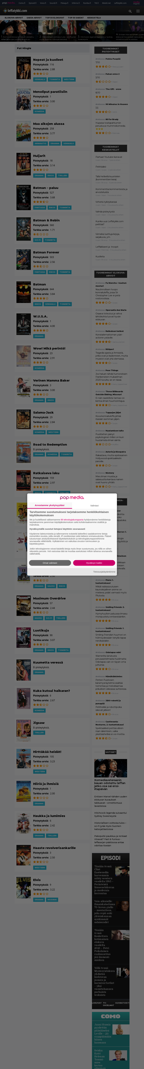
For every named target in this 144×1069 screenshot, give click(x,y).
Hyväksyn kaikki (94, 562)
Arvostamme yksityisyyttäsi (49, 505)
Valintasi (94, 505)
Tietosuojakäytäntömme (104, 572)
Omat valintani (50, 562)
